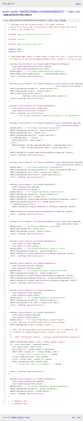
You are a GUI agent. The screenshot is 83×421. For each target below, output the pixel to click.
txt (73, 417)
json (79, 417)
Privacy (20, 417)
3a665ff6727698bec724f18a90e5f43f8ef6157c (42, 11)
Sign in (78, 4)
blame (63, 20)
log (56, 20)
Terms (27, 417)
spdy (71, 11)
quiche (5, 11)
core (77, 11)
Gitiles (14, 417)
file (50, 20)
